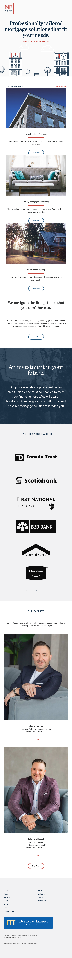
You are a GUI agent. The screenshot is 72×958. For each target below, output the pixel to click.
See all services (61, 86)
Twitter (40, 897)
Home (6, 890)
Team (6, 901)
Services (7, 897)
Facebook (42, 890)
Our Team (36, 866)
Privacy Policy (9, 911)
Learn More (36, 153)
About (6, 894)
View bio (36, 739)
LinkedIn (41, 894)
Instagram (42, 901)
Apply (6, 904)
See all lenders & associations (36, 591)
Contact (7, 908)
